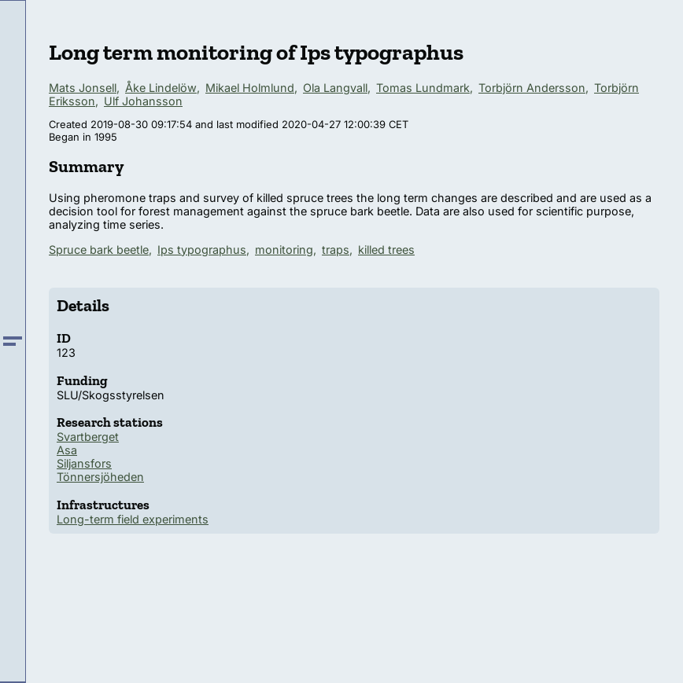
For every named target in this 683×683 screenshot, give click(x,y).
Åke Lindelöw (161, 87)
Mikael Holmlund (249, 87)
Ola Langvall (335, 87)
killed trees (386, 249)
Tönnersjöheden (100, 476)
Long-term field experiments (133, 519)
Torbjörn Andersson (531, 87)
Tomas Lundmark (423, 87)
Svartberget (88, 436)
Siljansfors (84, 463)
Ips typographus (201, 249)
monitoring (284, 249)
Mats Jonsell (82, 87)
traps (335, 249)
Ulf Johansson (143, 101)
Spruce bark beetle (99, 249)
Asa (67, 450)
